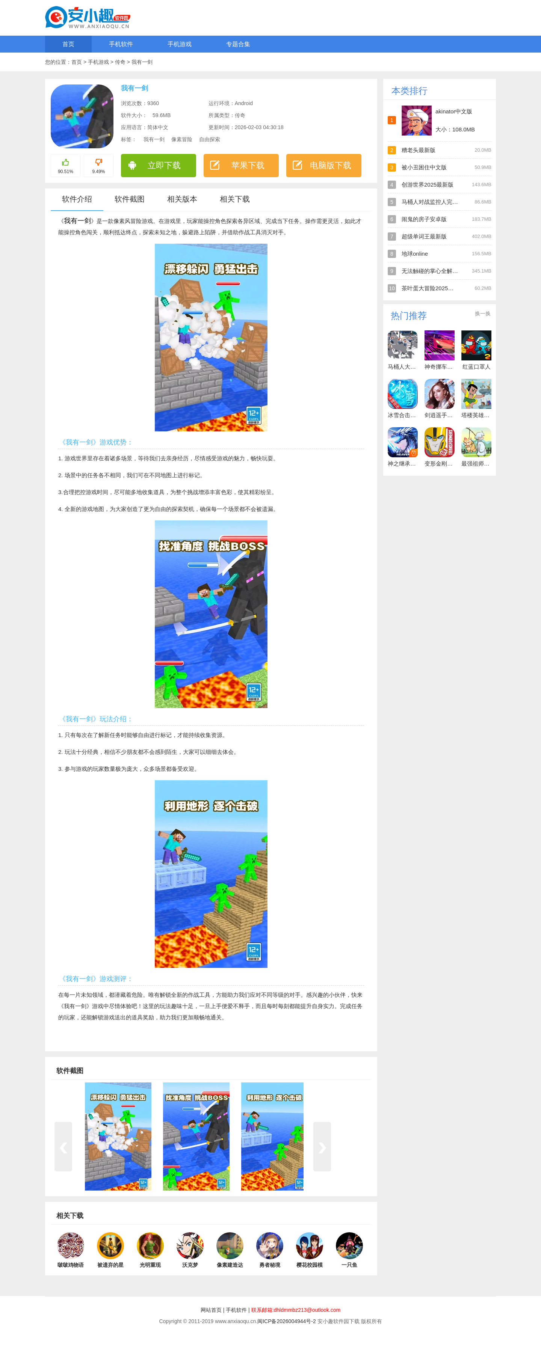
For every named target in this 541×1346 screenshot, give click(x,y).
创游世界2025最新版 (427, 184)
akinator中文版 (453, 111)
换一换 (483, 313)
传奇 (121, 62)
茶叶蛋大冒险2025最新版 (433, 288)
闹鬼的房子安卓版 (424, 219)
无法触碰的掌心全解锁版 (433, 271)
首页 (68, 44)
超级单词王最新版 (424, 236)
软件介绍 (77, 199)
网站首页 (211, 1310)
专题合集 (238, 44)
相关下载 (235, 199)
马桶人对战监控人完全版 (433, 202)
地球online (415, 253)
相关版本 (182, 199)
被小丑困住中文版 (424, 167)
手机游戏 (180, 44)
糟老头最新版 (418, 150)
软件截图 (130, 199)
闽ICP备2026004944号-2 (286, 1321)
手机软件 (121, 44)
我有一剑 (142, 62)
